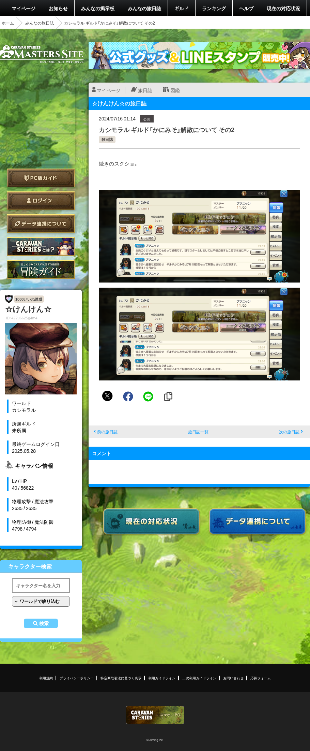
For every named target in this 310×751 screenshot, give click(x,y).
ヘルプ (246, 8)
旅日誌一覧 (198, 432)
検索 (44, 623)
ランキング (214, 8)
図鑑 (175, 90)
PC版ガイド (41, 178)
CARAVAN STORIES (155, 715)
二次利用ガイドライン (199, 677)
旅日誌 (145, 90)
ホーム (8, 23)
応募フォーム (260, 677)
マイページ (23, 8)
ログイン (41, 200)
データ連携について (41, 223)
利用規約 (46, 677)
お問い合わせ (233, 677)
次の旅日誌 (289, 432)
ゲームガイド (41, 269)
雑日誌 (107, 139)
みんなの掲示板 (97, 8)
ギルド (181, 8)
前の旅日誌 (107, 432)
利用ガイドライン (161, 677)
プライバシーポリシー (77, 677)
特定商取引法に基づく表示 (120, 677)
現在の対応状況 (283, 8)
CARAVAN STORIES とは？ (41, 246)
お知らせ (58, 8)
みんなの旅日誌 (144, 8)
